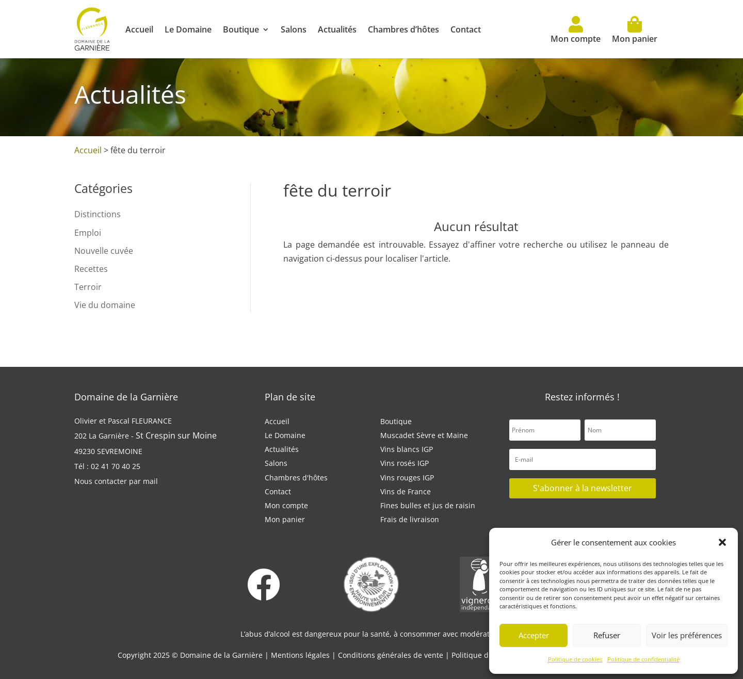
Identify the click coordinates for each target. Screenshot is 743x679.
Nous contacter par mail (116, 481)
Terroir (88, 287)
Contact (465, 29)
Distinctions (97, 214)
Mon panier (634, 30)
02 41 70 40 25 (115, 466)
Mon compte (576, 30)
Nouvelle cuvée (103, 250)
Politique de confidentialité (643, 659)
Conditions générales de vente (391, 655)
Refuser (606, 635)
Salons (293, 29)
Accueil (139, 29)
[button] (722, 542)
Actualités (337, 29)
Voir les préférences (687, 635)
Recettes (91, 268)
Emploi (87, 232)
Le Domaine (188, 29)
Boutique (241, 29)
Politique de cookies (575, 659)
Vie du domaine (104, 305)
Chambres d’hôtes (403, 29)
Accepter (534, 635)
